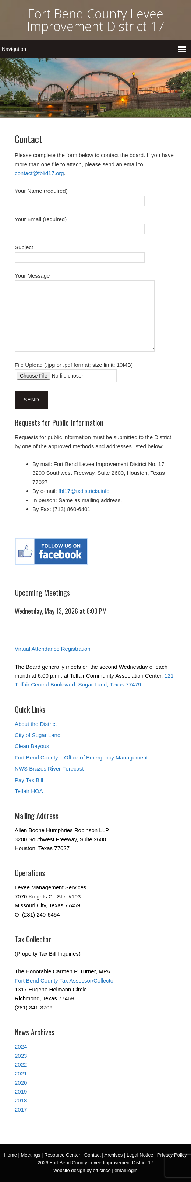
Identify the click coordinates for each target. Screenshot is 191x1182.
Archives (113, 1155)
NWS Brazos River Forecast (49, 768)
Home (10, 1155)
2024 (21, 1046)
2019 (21, 1091)
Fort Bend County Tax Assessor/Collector (65, 980)
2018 (21, 1100)
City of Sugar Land (37, 735)
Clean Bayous (32, 746)
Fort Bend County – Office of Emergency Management (81, 757)
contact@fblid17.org (39, 173)
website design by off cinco (82, 1170)
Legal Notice (140, 1155)
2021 (21, 1073)
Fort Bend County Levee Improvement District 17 (95, 20)
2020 (21, 1083)
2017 (21, 1109)
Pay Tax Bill (29, 780)
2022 (21, 1064)
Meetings (30, 1155)
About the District (36, 724)
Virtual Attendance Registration (53, 649)
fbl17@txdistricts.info (84, 491)
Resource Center (62, 1155)
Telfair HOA (29, 791)
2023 (21, 1056)
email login (125, 1170)
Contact (92, 1155)
